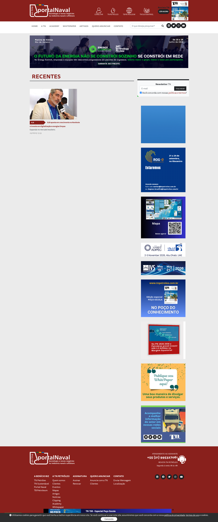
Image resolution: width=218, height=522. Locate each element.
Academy (54, 26)
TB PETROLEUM (129, 12)
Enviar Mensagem (122, 480)
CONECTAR (99, 12)
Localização (119, 483)
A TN (43, 26)
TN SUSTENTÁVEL (146, 12)
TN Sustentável (41, 483)
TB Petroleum (41, 490)
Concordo (109, 519)
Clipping (56, 500)
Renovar (77, 483)
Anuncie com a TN (99, 480)
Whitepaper (69, 26)
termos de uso (192, 515)
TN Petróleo (40, 480)
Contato (118, 26)
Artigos (84, 26)
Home (35, 26)
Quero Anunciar (101, 26)
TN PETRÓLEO (112, 12)
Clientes (56, 483)
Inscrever (180, 88)
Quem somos (58, 480)
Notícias (56, 497)
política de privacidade (174, 515)
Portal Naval (40, 487)
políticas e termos (177, 93)
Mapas (55, 490)
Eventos (56, 487)
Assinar (76, 480)
